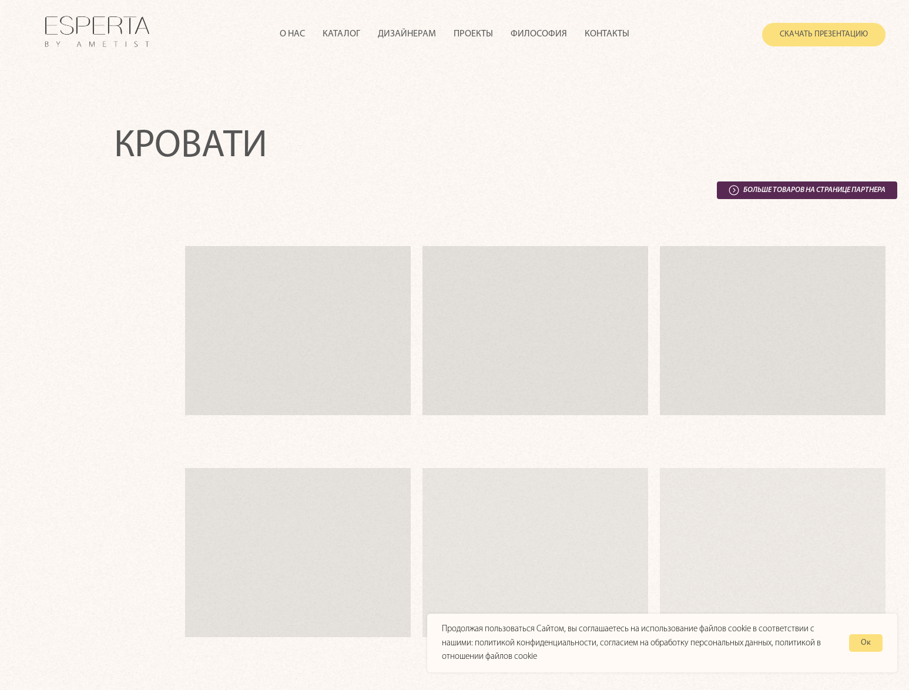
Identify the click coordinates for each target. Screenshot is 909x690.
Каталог (341, 34)
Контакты (607, 34)
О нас (292, 34)
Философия (539, 34)
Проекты (473, 34)
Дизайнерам (407, 34)
